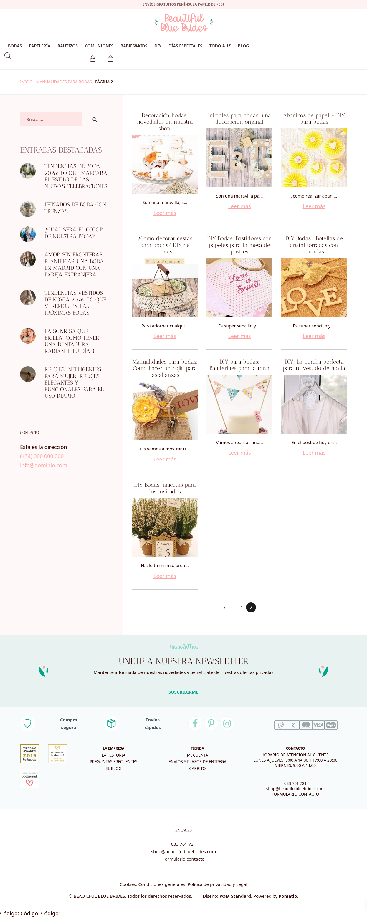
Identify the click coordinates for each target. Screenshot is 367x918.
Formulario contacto (184, 859)
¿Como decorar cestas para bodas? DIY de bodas (165, 245)
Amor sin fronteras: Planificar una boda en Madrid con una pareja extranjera (74, 264)
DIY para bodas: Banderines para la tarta (239, 365)
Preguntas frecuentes (114, 761)
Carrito (197, 768)
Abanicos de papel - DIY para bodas (314, 118)
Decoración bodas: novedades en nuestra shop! (165, 122)
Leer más (164, 212)
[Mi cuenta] (92, 57)
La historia (113, 755)
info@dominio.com (43, 464)
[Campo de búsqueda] (51, 119)
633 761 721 (295, 783)
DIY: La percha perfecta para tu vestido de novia (314, 365)
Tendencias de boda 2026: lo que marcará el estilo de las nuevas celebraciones (76, 176)
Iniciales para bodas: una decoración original (239, 118)
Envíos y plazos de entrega (197, 761)
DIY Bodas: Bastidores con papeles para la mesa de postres (239, 245)
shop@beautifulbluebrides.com (295, 788)
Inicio (26, 81)
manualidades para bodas (64, 81)
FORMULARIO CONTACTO (295, 794)
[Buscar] (95, 119)
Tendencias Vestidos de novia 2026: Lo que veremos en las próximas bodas (75, 302)
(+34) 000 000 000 (42, 456)
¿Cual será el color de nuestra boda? (73, 233)
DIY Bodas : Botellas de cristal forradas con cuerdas (314, 245)
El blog (113, 768)
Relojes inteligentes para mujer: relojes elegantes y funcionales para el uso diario (74, 382)
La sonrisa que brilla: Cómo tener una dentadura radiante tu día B (71, 341)
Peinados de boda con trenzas (75, 208)
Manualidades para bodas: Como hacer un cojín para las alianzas (165, 368)
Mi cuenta (197, 755)
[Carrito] (110, 57)
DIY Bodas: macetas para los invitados (165, 488)
